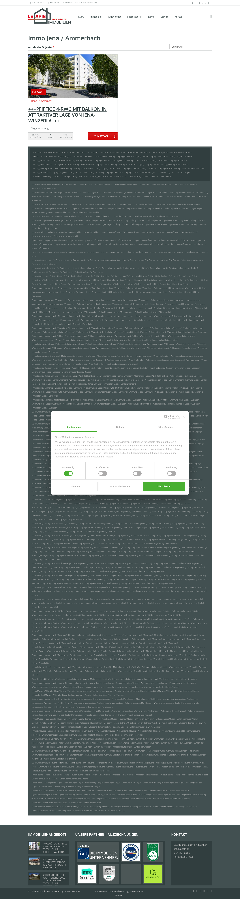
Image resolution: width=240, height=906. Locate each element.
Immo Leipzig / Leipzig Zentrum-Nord (47, 535)
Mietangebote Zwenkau (56, 806)
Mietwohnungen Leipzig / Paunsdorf (169, 635)
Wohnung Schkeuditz (78, 735)
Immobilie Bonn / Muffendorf (179, 196)
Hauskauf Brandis (127, 204)
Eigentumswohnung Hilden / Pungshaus (84, 288)
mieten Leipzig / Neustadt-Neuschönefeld (116, 627)
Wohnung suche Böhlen (153, 208)
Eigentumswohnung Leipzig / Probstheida (87, 655)
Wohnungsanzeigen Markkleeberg (139, 703)
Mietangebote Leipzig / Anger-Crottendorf (78, 356)
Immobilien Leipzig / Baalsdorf (187, 368)
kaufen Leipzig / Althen (94, 340)
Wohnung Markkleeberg (164, 703)
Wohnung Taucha (113, 766)
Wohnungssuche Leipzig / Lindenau (68, 591)
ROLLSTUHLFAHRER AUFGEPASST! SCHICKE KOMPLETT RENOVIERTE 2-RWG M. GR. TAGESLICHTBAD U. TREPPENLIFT (55, 866)
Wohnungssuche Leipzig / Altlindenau (79, 348)
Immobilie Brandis (93, 204)
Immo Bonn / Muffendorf (42, 192)
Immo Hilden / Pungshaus (113, 288)
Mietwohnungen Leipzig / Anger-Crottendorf (115, 356)
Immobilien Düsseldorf (145, 232)
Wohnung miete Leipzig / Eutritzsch (184, 400)
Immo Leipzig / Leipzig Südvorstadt (152, 507)
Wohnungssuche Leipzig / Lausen (52, 503)
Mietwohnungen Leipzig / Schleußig (97, 667)
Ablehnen (76, 486)
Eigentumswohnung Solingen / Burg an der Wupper (99, 739)
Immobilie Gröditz (92, 276)
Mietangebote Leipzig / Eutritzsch (67, 400)
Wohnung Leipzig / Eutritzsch (140, 404)
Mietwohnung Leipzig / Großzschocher (48, 427)
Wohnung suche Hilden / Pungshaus (169, 288)
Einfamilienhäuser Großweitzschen (89, 272)
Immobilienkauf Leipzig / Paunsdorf (163, 643)
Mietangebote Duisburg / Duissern (69, 220)
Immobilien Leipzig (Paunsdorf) (164, 332)
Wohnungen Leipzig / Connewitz (157, 388)
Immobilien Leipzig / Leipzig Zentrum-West (158, 583)
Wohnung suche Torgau (153, 782)
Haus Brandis (50, 204)
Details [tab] (120, 427)
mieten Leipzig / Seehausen (131, 679)
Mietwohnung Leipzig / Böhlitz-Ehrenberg (151, 376)
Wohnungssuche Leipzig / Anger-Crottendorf (125, 360)
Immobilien (96, 16)
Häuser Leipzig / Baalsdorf (114, 368)
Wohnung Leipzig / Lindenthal (141, 603)
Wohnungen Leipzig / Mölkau (129, 611)
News (151, 16)
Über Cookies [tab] (165, 427)
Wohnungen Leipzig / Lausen (146, 499)
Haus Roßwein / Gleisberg (101, 723)
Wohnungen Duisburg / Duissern (160, 220)
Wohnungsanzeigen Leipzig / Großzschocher (50, 431)
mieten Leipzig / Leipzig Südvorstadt (172, 515)
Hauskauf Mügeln (126, 719)
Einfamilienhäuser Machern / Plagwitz (108, 695)
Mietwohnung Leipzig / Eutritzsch (127, 400)
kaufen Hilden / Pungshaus (113, 292)
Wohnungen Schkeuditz (126, 731)
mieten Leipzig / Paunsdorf (83, 643)
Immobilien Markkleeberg (76, 707)
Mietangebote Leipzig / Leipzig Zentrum (75, 523)
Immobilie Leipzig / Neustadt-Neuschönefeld (153, 627)
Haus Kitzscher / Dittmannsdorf (73, 308)
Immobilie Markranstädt (94, 715)
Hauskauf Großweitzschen (173, 268)
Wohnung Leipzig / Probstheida (99, 659)
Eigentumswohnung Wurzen (70, 794)
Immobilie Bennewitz (103, 184)
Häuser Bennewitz (69, 184)
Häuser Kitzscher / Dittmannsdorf (101, 308)
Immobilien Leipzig (196, 320)
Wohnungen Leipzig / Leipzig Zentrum (179, 523)
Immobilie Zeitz (60, 802)
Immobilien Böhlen (92, 212)
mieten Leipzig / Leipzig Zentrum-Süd (81, 571)
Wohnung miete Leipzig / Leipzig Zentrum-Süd (63, 567)
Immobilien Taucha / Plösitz (146, 774)
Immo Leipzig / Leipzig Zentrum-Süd (47, 563)
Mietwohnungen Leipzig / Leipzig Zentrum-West (122, 575)
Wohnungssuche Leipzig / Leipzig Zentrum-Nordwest (173, 551)
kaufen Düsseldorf (108, 232)
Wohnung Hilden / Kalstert (111, 284)
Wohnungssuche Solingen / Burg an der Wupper (78, 743)
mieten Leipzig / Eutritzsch (164, 404)
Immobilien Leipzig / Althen (139, 340)
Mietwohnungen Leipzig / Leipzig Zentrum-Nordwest (132, 547)
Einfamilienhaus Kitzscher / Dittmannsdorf (116, 312)
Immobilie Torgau (75, 786)
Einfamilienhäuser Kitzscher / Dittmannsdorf (153, 312)
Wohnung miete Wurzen (187, 794)
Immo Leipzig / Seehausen (78, 679)
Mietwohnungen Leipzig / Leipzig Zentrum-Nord (122, 535)
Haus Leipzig (126, 320)
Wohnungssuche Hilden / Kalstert (53, 284)
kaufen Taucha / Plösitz (101, 774)
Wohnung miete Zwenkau (140, 806)
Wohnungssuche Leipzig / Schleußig (68, 671)
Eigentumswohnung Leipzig (69, 316)
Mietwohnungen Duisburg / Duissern (100, 220)
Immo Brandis (37, 204)
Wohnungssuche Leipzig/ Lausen (182, 683)
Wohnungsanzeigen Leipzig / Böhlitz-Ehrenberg (164, 380)
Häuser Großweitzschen (81, 268)
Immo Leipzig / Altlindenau (43, 344)
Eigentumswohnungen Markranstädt (47, 711)
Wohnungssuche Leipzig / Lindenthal (78, 603)
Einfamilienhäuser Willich (179, 790)
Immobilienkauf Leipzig (41, 324)
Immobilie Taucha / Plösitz (122, 774)
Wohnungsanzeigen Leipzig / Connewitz (111, 392)
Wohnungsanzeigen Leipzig (92, 320)
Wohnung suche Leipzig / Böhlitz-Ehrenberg (87, 380)
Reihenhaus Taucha (182, 762)
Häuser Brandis (64, 204)
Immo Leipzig (87, 316)
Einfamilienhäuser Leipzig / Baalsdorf (77, 372)
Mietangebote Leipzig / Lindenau (67, 587)
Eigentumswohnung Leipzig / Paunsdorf (84, 635)
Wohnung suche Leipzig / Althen (153, 336)
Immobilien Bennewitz (123, 184)
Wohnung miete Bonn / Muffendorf (184, 192)
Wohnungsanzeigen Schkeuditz (55, 735)
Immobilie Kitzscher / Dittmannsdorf (160, 308)
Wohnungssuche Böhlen (175, 208)
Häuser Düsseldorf (91, 232)
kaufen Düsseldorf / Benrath (124, 244)
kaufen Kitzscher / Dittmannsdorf (129, 308)
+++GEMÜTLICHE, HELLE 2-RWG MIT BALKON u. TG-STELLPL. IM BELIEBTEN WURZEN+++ (55, 847)
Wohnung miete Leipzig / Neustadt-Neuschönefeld (81, 623)
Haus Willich (49, 790)
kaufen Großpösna (88, 260)
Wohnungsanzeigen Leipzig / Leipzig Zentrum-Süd (184, 567)
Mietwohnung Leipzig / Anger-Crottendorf (152, 356)
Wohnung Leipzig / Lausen (110, 503)
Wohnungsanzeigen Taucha (93, 766)
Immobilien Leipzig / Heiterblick (45, 459)
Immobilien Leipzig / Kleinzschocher (90, 495)
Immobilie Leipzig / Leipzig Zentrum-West (123, 583)
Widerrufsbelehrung (119, 891)
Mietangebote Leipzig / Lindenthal (69, 599)
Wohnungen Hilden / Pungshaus (139, 288)
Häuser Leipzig (139, 320)
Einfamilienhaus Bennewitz (186, 184)
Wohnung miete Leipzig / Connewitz (187, 388)
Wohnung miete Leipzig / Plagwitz (176, 647)
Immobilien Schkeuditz (133, 735)
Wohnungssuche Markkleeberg (110, 703)
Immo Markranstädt (101, 711)
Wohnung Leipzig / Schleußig (130, 671)
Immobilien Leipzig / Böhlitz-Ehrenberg (120, 384)
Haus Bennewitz (54, 184)
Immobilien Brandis (110, 204)
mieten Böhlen (61, 212)
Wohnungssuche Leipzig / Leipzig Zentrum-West (146, 579)
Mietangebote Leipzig (103, 316)
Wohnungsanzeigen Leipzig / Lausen (83, 503)
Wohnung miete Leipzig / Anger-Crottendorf (50, 360)
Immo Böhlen (37, 208)
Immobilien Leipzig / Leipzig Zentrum (99, 531)
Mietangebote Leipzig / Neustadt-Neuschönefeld (87, 619)
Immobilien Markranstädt (115, 715)
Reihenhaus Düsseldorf (57, 232)
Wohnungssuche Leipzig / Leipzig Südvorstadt (62, 515)
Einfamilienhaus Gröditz (165, 276)
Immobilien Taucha (200, 766)
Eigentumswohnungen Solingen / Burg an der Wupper (54, 739)
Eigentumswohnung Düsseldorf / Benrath (87, 240)
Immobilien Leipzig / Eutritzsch (44, 408)
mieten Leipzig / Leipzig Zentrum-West (88, 583)
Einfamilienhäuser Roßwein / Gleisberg (145, 727)
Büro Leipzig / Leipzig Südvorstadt (46, 507)
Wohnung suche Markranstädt (146, 711)
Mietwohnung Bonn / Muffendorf (127, 192)
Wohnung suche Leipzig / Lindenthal (47, 603)
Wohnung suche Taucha (49, 766)
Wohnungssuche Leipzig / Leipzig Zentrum (112, 527)
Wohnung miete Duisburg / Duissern (190, 220)
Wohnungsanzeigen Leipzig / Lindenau (100, 591)
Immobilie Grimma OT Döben (145, 252)
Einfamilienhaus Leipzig (61, 324)
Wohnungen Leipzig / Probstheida (143, 655)
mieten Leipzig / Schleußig (154, 671)
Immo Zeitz (36, 802)
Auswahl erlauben (120, 486)
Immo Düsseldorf (39, 232)
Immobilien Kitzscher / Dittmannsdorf (191, 308)
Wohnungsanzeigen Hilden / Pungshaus (58, 292)
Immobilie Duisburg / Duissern (193, 224)
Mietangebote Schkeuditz (58, 731)
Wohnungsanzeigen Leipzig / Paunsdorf (179, 639)
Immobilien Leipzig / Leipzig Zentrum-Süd (150, 571)
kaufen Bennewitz (86, 184)
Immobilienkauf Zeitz (92, 802)
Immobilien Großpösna (126, 260)
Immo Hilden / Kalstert (41, 280)
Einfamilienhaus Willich (158, 790)
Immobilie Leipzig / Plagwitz (165, 651)
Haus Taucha (127, 766)
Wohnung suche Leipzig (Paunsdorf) (167, 328)
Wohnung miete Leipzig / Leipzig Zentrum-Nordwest (83, 551)
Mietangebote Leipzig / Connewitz (68, 388)
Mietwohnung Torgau (94, 782)
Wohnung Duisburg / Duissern (143, 224)
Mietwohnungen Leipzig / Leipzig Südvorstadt (50, 511)
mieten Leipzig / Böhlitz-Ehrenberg (56, 384)
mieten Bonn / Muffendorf (154, 196)
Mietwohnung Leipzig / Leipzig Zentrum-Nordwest (175, 547)
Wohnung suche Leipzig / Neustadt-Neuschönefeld (125, 623)
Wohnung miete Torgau (131, 782)
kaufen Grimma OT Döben (120, 252)
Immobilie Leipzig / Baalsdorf (161, 368)
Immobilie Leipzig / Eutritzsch (188, 404)
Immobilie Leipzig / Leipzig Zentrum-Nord (123, 543)
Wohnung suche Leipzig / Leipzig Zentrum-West (105, 579)
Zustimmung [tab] (74, 427)
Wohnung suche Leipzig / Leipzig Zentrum (76, 527)
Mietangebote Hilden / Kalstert (64, 280)
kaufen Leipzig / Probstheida (124, 659)
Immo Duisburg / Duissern (43, 220)
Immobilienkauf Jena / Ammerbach (190, 304)
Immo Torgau (37, 782)
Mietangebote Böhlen (53, 208)
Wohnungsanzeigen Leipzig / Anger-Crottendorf (165, 360)
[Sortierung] (190, 46)
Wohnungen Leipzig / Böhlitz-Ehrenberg (186, 376)
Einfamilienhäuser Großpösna (44, 264)
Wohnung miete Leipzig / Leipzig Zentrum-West (64, 579)
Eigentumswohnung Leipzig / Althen (79, 336)
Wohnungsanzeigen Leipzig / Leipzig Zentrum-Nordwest (55, 555)
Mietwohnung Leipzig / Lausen (119, 499)
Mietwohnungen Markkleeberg (148, 699)
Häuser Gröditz (63, 276)
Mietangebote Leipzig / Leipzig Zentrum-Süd (81, 563)
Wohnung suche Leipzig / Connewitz (47, 392)
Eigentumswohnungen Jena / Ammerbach (49, 300)
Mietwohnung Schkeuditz (104, 731)
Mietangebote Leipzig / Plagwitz (66, 647)
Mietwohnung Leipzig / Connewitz (129, 388)
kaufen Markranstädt (73, 715)
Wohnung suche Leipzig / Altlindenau (47, 348)
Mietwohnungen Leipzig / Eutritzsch (97, 400)
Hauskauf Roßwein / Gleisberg (53, 727)
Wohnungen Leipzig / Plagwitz (149, 647)
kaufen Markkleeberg (184, 703)
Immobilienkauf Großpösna (168, 260)
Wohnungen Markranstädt (122, 711)
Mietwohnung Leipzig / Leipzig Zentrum (145, 523)
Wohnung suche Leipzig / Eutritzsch (46, 404)
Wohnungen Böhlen (112, 208)
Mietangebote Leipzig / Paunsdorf (139, 635)
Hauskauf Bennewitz (141, 184)
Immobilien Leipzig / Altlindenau (45, 352)
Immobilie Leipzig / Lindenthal (191, 603)
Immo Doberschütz (85, 216)
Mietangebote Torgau (53, 782)
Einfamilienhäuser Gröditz (187, 276)
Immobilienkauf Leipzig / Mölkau (169, 615)
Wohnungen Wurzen (166, 794)
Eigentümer (114, 16)
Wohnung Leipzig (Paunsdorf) (89, 332)
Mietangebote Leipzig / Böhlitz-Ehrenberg (78, 376)
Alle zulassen (164, 486)
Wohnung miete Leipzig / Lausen (172, 499)
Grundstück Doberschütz (65, 216)
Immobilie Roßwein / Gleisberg (174, 723)
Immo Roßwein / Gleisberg (78, 723)
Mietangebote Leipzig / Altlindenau (69, 344)
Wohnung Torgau (46, 786)
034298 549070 (38, 3)
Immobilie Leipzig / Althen (116, 340)
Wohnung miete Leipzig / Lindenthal (188, 599)
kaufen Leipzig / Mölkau (96, 615)
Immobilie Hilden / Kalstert (155, 284)
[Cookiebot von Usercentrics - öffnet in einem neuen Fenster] (166, 417)
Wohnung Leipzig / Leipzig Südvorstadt (140, 515)
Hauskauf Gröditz (126, 276)
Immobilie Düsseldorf (126, 232)
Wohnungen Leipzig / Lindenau (153, 587)
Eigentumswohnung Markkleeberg (78, 699)
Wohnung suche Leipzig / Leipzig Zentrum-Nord (105, 539)
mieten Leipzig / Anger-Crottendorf (57, 364)
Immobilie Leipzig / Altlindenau (194, 348)
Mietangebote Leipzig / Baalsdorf (67, 368)
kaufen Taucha (154, 766)
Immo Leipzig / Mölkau (106, 611)
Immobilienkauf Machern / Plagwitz (46, 695)
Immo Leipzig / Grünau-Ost (43, 439)
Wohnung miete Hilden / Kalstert (172, 280)
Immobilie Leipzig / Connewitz (191, 392)
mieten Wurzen (128, 798)
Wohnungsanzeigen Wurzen (78, 798)
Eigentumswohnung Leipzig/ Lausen (80, 683)
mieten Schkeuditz (95, 735)
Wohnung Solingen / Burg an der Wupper (161, 743)
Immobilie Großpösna (107, 260)
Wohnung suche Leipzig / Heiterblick (47, 455)
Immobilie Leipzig (180, 320)
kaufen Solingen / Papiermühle (146, 755)
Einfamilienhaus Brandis (167, 204)
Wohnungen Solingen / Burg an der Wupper (172, 739)
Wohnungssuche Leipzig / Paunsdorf (147, 639)
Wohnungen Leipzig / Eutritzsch (155, 400)
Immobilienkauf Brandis (145, 204)
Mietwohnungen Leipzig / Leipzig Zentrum (111, 523)
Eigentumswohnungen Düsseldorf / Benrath (50, 240)
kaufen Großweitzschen (102, 268)
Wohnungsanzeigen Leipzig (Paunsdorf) (59, 332)
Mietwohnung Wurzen (148, 794)
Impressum (101, 891)
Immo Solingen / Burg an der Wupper (137, 739)
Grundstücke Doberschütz (43, 216)
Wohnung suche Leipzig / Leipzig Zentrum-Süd (103, 567)
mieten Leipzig (166, 320)
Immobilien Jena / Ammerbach (162, 304)
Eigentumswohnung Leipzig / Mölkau (81, 611)
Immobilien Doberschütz (144, 216)
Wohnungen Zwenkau (120, 806)
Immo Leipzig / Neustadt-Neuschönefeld (48, 619)
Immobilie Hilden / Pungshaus (138, 292)
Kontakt (179, 16)
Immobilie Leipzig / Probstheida (151, 659)
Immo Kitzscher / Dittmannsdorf (45, 308)
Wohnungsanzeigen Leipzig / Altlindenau (112, 348)
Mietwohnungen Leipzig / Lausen (92, 499)
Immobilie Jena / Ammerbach (137, 304)
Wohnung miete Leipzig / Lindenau (182, 587)
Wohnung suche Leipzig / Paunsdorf (115, 639)
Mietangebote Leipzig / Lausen (64, 499)
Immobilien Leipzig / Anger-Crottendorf (121, 364)
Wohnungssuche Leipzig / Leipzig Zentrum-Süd (142, 567)
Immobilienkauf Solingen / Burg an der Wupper (131, 747)
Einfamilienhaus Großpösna (192, 260)
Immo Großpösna (39, 260)
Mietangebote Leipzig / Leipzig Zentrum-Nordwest (88, 547)
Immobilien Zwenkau (116, 810)
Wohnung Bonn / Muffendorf (130, 196)
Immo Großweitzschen (41, 268)
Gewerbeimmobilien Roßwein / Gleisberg (49, 723)
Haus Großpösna (55, 260)
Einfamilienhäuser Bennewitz (44, 188)
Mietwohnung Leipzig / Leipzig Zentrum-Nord (162, 535)
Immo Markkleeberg (101, 699)
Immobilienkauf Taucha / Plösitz (195, 774)
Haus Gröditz (50, 276)
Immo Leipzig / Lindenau (42, 587)
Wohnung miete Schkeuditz (149, 731)
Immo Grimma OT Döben (97, 252)
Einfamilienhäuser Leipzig (83, 324)
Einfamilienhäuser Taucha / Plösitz (74, 778)
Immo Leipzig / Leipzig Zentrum (45, 523)
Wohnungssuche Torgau (174, 782)
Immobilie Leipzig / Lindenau (177, 591)
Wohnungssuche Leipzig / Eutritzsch (77, 404)
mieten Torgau (61, 786)
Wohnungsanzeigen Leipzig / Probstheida (67, 659)
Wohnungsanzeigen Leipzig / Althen (46, 340)
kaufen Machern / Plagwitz (110, 691)
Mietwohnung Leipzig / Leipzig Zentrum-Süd (159, 563)
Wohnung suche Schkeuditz (173, 731)
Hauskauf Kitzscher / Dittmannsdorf (46, 312)
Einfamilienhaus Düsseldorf (43, 236)
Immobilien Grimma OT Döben (171, 252)
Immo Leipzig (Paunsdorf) (112, 328)
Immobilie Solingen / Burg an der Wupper (57, 747)
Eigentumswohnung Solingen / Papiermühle (90, 751)
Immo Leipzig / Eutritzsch (42, 400)
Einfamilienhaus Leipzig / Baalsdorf (46, 372)
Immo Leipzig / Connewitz (42, 388)
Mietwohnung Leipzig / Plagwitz (122, 647)
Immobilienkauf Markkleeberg (100, 707)
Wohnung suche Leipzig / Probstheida (174, 655)
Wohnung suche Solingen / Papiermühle (182, 751)
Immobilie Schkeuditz (113, 735)
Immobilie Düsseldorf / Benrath (150, 244)
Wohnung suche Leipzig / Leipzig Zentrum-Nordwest (128, 551)
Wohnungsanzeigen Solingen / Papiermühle (85, 755)
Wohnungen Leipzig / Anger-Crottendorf (187, 356)
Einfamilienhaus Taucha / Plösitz (45, 778)
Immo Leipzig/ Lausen (105, 683)
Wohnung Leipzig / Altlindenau (143, 348)
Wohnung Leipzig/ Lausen (73, 687)
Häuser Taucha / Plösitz (80, 774)
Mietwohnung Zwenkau (99, 806)
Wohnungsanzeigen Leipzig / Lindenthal (111, 603)
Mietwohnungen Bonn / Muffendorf (97, 192)
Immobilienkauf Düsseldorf (186, 232)
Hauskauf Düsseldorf (165, 232)
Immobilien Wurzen (161, 798)
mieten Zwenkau (82, 810)
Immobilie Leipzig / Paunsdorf (108, 643)
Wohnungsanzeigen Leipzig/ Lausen (46, 687)
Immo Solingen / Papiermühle (121, 751)
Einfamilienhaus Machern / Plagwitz (76, 695)
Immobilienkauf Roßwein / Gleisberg (82, 727)
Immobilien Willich (104, 790)
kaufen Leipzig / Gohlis (191, 415)
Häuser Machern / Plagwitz (87, 691)
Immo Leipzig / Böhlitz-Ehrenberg (45, 376)
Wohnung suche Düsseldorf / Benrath (173, 240)
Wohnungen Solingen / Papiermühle (150, 751)
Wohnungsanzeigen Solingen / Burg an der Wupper (121, 743)
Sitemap (119, 895)
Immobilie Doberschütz (122, 216)
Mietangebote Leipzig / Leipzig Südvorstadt (185, 507)
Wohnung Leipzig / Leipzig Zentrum (184, 527)
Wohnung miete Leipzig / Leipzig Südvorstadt (161, 511)
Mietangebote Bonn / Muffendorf (67, 192)
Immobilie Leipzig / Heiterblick (191, 455)
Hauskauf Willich (120, 790)
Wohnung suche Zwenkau (163, 806)
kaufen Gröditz (77, 276)
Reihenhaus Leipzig (180, 316)
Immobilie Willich (89, 790)
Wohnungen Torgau (112, 782)
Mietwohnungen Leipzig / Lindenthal (99, 599)
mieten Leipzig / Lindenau (152, 591)
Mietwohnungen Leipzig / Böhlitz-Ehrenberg (115, 376)
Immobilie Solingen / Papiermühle (174, 755)
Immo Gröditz (37, 276)
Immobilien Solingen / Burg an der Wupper (93, 747)
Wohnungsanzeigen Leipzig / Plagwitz (92, 651)
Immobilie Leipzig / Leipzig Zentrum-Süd (115, 571)
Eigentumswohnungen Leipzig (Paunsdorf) (49, 328)
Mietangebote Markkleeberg (123, 699)
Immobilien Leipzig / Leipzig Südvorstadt (65, 519)
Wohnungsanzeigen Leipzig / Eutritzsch (110, 404)
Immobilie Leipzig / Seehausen (156, 679)
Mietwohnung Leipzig (143, 316)
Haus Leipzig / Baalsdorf (92, 368)
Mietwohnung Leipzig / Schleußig (126, 667)
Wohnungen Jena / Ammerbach (136, 300)
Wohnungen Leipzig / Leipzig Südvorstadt (125, 511)
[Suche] (212, 19)
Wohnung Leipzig (112, 320)
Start (81, 16)
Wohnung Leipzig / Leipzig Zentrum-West (54, 583)
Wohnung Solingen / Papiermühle (118, 755)
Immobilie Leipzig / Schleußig (178, 671)
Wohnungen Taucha (164, 762)
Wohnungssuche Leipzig (70, 320)
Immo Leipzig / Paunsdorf (112, 635)
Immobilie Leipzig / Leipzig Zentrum (68, 531)
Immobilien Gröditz (109, 276)
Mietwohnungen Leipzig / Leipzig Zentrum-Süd (120, 563)
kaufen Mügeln (77, 719)
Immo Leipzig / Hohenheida (43, 463)
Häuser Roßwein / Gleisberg (124, 723)
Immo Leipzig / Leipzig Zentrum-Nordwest (49, 547)
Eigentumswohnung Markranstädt (77, 711)
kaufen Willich (74, 790)
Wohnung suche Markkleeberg (83, 703)
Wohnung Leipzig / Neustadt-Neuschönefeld (79, 627)
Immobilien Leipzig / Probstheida (178, 659)
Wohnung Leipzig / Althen (73, 340)
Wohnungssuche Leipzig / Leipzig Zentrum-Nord (146, 539)
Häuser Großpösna (71, 260)
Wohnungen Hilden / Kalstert (146, 280)
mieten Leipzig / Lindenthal (166, 603)
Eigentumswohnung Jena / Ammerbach (84, 300)
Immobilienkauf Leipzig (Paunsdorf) (192, 332)
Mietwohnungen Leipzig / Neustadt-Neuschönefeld (129, 619)
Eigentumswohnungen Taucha (44, 762)
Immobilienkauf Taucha (57, 770)
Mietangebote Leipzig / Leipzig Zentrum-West (82, 575)
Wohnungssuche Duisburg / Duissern (79, 224)
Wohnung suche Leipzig (48, 320)
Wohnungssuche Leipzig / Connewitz (78, 392)
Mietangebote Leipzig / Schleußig (67, 667)
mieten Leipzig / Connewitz (166, 392)
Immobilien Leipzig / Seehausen (184, 679)
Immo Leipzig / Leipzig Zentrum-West (47, 575)
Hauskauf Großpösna (146, 260)
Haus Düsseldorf (75, 232)
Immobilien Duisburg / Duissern (45, 228)
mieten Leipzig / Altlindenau (169, 348)
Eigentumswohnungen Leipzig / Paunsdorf (49, 635)
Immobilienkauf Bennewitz (162, 184)
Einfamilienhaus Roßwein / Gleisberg (113, 727)
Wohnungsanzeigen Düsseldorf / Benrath (67, 244)
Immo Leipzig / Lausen (41, 499)
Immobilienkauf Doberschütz (167, 216)
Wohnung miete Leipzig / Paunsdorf (84, 639)
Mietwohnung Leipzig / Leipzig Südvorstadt (88, 511)
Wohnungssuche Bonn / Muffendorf (68, 196)
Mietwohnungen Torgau (73, 782)
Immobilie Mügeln (92, 719)
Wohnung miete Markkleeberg (56, 703)
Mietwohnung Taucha (145, 762)
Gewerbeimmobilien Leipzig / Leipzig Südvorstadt (116, 507)
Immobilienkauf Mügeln (144, 719)
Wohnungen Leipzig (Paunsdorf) (138, 328)
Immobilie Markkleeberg (54, 707)
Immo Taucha (88, 762)
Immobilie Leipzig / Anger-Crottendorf (88, 364)
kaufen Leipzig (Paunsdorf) (113, 332)
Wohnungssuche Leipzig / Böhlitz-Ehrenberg (125, 380)
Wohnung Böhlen (46, 212)
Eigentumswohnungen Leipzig (44, 316)
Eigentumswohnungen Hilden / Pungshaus (49, 288)
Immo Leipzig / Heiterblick (42, 451)
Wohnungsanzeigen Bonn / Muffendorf (101, 196)
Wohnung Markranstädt (54, 715)
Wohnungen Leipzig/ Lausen (127, 683)
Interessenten (134, 16)
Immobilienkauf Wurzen (180, 798)
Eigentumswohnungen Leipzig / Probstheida (50, 655)
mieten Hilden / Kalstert (132, 284)
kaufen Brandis (78, 204)
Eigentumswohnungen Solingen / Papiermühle (51, 751)
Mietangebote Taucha (104, 762)
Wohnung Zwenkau (66, 810)
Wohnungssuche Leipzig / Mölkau (185, 611)
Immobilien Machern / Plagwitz (161, 691)
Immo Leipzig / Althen (105, 336)
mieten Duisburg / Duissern (168, 224)
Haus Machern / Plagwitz (64, 691)
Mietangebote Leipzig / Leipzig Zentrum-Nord (82, 535)
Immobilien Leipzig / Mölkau (142, 615)
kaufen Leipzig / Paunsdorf (60, 643)
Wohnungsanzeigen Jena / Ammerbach (59, 304)
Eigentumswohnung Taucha (69, 762)
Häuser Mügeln (63, 719)
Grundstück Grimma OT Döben (73, 252)
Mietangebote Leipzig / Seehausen (104, 679)
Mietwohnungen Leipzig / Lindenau (96, 587)
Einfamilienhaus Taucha (78, 770)
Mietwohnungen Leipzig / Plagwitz (94, 647)
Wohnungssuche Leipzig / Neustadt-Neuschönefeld (168, 623)
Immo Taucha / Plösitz (41, 774)
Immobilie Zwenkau (98, 810)
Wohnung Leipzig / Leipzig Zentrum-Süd (48, 571)
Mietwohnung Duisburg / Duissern (131, 220)
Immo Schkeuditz (39, 731)
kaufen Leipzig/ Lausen (95, 687)
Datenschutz (136, 891)
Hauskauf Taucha (39, 770)
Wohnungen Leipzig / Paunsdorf (55, 639)
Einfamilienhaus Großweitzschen (59, 272)
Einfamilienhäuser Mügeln (187, 719)
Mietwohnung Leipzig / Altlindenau (131, 344)
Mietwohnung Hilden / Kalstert (119, 280)
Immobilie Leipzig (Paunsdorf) (138, 332)
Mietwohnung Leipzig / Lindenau (125, 587)
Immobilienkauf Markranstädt (140, 715)
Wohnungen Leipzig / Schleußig (154, 667)
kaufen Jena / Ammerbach (112, 304)
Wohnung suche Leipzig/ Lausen (154, 683)
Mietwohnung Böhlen (94, 208)
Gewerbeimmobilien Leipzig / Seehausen (49, 679)
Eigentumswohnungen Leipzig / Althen (48, 336)
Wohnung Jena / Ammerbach (88, 304)
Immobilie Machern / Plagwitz (135, 691)
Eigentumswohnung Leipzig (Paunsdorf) (84, 328)
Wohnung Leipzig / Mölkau (74, 615)
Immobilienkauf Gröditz (144, 276)
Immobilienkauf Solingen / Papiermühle (60, 759)
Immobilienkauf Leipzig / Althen (165, 340)
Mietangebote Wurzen (106, 794)
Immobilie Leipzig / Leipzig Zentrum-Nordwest (174, 555)
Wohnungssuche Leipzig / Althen (181, 336)
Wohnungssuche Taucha (70, 766)
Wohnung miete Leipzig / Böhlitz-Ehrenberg (50, 380)
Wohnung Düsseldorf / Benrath (98, 244)
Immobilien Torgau (92, 786)
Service (165, 16)
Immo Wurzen (89, 794)
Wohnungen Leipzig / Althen (127, 336)
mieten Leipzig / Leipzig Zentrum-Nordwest (136, 555)
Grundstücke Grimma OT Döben (45, 252)
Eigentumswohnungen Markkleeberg (47, 699)
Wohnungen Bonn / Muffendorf (155, 192)
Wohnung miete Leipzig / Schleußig (183, 667)
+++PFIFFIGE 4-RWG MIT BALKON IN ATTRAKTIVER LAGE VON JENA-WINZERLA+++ (67, 114)
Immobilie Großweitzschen (125, 268)
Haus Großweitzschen (61, 268)
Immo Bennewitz (39, 184)
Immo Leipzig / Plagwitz (41, 647)
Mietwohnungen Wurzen (127, 794)
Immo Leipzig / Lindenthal (42, 599)
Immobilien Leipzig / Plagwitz (190, 651)
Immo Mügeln (37, 719)
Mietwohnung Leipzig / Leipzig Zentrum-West (162, 575)
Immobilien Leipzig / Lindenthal (45, 607)
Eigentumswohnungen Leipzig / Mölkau (48, 611)
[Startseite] (49, 16)
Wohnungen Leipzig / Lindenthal (158, 599)
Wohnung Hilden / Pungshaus (88, 292)
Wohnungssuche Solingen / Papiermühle (48, 755)
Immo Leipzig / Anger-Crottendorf (46, 356)
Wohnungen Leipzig (162, 316)
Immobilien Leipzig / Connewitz (45, 396)
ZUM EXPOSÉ (101, 136)
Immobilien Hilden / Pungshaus (165, 292)
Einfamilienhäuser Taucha (100, 770)
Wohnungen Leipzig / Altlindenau (160, 344)
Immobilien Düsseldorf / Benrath (178, 244)
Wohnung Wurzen (99, 798)
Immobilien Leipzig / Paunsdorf (134, 643)
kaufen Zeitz (48, 802)
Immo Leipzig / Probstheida (116, 655)
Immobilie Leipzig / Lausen (155, 503)
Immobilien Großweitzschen (148, 268)
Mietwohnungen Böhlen (74, 208)
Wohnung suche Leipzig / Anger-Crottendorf (88, 360)
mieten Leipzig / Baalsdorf (137, 368)
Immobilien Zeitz (75, 802)
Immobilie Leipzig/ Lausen (116, 687)
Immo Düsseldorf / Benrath (116, 240)
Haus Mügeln (50, 719)
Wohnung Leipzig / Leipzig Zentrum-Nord (54, 543)
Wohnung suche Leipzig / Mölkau (156, 611)
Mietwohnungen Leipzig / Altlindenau (100, 344)
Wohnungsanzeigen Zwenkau (44, 810)
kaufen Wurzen (114, 798)
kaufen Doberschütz (103, 216)
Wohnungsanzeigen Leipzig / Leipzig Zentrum (150, 527)
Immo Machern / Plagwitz (42, 691)
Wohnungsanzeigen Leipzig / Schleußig (100, 671)
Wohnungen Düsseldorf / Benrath (143, 240)
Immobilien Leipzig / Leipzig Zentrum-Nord (158, 543)
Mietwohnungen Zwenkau (77, 806)
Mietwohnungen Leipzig (123, 316)
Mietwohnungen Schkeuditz (81, 731)
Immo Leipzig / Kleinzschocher (44, 487)
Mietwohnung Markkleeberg (174, 699)
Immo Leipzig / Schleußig (42, 667)
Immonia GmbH (72, 891)
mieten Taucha (168, 766)
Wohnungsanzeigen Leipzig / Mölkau (47, 615)
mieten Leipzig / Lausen (132, 503)
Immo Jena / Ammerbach (111, 300)
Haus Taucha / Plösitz (60, 774)
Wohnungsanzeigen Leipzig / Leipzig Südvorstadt (102, 515)
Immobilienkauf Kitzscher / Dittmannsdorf (80, 312)
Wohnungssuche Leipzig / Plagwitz (61, 651)
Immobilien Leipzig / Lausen (178, 503)
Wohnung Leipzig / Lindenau (129, 591)
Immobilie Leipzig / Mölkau (119, 615)
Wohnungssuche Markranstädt (173, 711)
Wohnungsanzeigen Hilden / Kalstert (83, 284)
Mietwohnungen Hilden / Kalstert (92, 280)
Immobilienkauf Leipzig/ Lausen (166, 687)
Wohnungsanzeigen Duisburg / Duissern (112, 224)
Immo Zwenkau (38, 806)
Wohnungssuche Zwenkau (186, 806)
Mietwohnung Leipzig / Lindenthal (129, 599)
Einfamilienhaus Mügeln (165, 719)
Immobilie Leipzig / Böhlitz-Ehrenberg (87, 384)
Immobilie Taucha (183, 766)
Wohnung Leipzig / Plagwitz (120, 651)
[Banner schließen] (184, 417)
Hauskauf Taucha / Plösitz (169, 774)
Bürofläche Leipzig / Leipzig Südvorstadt (77, 507)
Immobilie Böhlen (75, 212)
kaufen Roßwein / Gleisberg (149, 723)
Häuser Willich (61, 790)
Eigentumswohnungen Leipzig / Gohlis (47, 412)
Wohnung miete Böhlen (132, 208)
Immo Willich (37, 790)
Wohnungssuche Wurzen (55, 798)
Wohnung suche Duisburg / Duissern (47, 224)
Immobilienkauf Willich (138, 790)
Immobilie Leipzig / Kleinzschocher (59, 495)
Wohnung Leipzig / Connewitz (141, 392)
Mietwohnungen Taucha (125, 762)
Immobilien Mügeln (109, 719)
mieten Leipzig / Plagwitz (143, 651)
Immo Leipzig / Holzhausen (43, 479)
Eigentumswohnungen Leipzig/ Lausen (48, 683)
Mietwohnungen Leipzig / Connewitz (99, 388)
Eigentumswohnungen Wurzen (44, 794)
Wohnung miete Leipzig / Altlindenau (191, 344)
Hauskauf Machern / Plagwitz (187, 691)
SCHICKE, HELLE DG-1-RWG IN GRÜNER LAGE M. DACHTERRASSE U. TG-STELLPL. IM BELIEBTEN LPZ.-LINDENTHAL (54, 881)
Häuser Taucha (141, 766)
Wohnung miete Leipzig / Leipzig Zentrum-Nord (64, 539)
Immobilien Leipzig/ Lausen (140, 687)
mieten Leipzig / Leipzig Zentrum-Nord (88, 543)
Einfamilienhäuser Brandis (189, 204)
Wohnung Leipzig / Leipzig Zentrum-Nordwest (98, 555)
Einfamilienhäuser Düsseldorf (68, 236)
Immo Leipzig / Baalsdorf (42, 368)
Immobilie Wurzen (143, 798)
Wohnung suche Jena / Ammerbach (165, 300)
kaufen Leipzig (152, 320)
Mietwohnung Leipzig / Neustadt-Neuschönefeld (171, 619)
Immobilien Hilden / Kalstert (178, 284)
